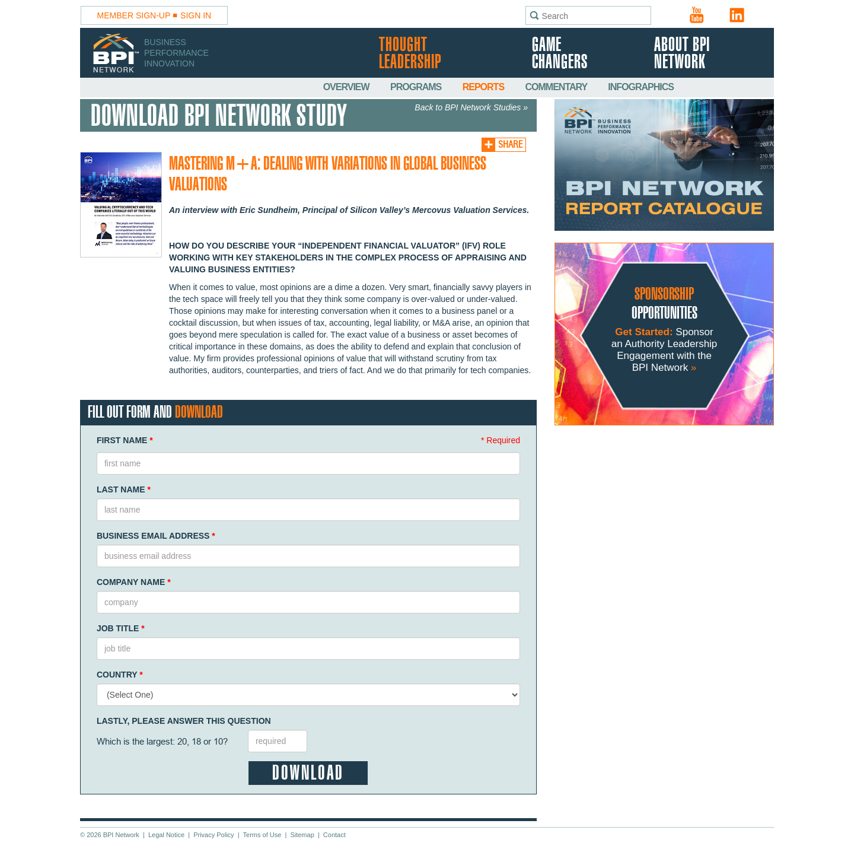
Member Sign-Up (134, 15)
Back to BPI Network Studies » (471, 107)
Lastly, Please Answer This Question (184, 721)
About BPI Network (682, 54)
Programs (417, 87)
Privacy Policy (213, 834)
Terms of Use (262, 834)
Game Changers (560, 54)
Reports (484, 87)
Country (120, 674)
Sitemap (302, 834)
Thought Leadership (410, 54)
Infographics (641, 87)
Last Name (124, 489)
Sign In (195, 15)
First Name (125, 440)
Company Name (134, 582)
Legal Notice (166, 834)
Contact (334, 834)
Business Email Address (156, 535)
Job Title (121, 628)
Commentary (557, 87)
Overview (347, 87)
